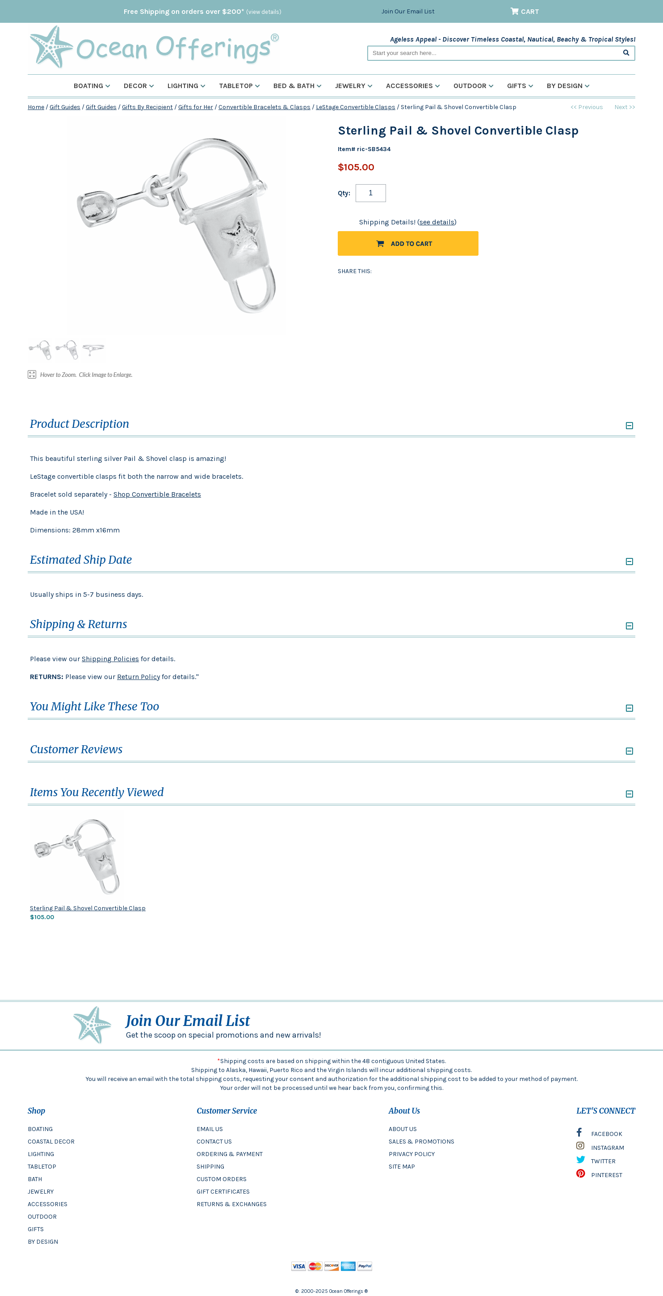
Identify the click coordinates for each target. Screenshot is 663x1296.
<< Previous (587, 107)
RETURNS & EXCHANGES (232, 1204)
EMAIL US (210, 1129)
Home (36, 107)
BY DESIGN (43, 1241)
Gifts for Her (195, 107)
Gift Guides (65, 107)
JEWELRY (41, 1191)
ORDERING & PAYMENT (230, 1154)
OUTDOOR (42, 1216)
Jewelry (354, 85)
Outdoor (473, 85)
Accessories (413, 85)
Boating (92, 85)
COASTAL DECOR (51, 1141)
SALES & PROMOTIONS (421, 1141)
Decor (139, 85)
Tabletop (239, 85)
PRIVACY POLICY (412, 1154)
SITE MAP (402, 1166)
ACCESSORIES (47, 1204)
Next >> (624, 107)
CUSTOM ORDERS (222, 1179)
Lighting (187, 85)
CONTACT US (214, 1141)
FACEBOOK (599, 1134)
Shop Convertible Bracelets (157, 494)
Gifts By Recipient (147, 107)
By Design (568, 85)
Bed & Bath (297, 85)
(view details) (263, 11)
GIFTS (36, 1229)
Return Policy (138, 676)
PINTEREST (599, 1175)
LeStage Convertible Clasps (355, 107)
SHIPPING (210, 1166)
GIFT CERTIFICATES (223, 1191)
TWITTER (596, 1162)
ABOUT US (403, 1129)
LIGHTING (41, 1154)
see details (437, 222)
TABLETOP (42, 1166)
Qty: (344, 193)
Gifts (520, 85)
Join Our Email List (408, 11)
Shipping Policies (110, 658)
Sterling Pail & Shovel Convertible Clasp (88, 908)
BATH (35, 1179)
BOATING (40, 1129)
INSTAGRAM (600, 1148)
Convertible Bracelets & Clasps (264, 107)
